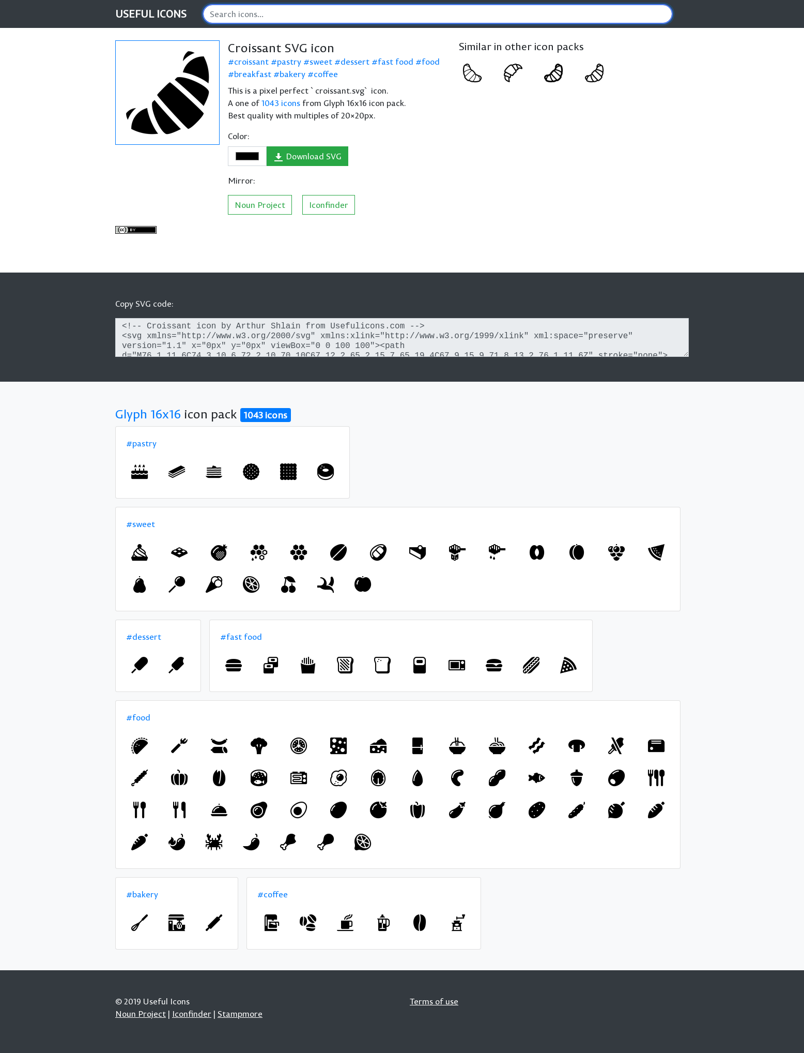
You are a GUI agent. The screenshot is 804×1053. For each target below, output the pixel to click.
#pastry (141, 443)
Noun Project (260, 205)
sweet (321, 61)
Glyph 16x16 (148, 414)
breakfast (252, 74)
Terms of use (434, 1001)
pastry (289, 61)
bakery (292, 74)
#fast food (241, 636)
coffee (326, 74)
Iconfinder (328, 205)
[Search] (438, 14)
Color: (239, 136)
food (431, 61)
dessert (355, 61)
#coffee (272, 894)
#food (138, 717)
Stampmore (240, 1014)
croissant (251, 61)
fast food (395, 61)
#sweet (140, 524)
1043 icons (280, 103)
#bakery (142, 894)
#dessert (143, 636)
